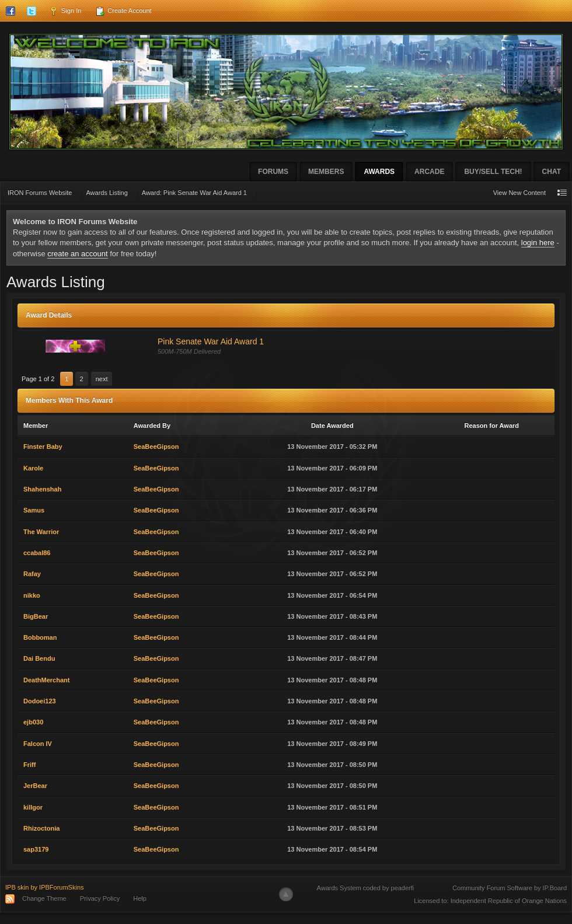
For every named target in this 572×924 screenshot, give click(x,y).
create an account (77, 253)
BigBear (35, 616)
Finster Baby (42, 446)
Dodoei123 (39, 701)
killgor (33, 807)
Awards (379, 172)
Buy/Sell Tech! (493, 172)
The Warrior (41, 531)
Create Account (123, 11)
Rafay (32, 573)
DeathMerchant (46, 680)
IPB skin (17, 887)
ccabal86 (36, 552)
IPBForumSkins (61, 887)
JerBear (35, 785)
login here (537, 242)
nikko (31, 595)
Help (140, 898)
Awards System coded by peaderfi (365, 887)
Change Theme (44, 898)
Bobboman (40, 637)
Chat (551, 172)
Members (326, 172)
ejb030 (33, 722)
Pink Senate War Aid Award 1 (211, 341)
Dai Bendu (39, 658)
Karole (33, 468)
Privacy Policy (100, 898)
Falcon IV (37, 743)
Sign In (65, 11)
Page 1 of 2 (38, 378)
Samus (33, 510)
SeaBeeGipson (156, 446)
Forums (273, 172)
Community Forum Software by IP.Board (509, 887)
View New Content (519, 192)
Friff (29, 764)
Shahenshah (42, 489)
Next (102, 378)
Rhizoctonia (41, 828)
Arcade (429, 172)
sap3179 (35, 849)
